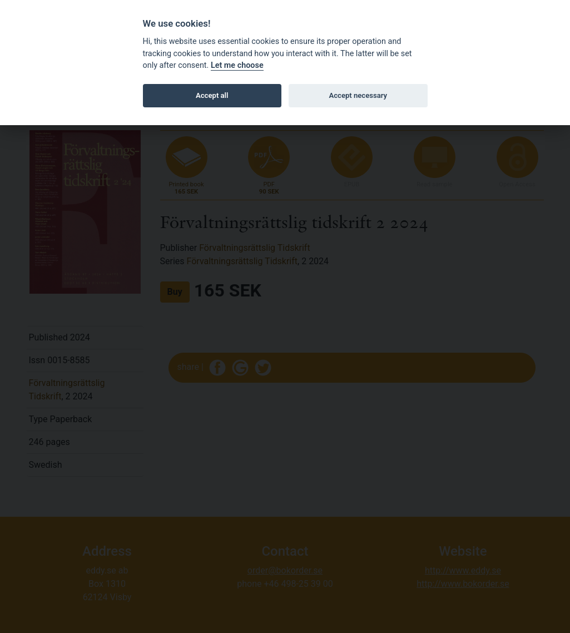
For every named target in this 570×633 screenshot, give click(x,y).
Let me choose (237, 65)
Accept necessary (358, 95)
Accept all (212, 95)
